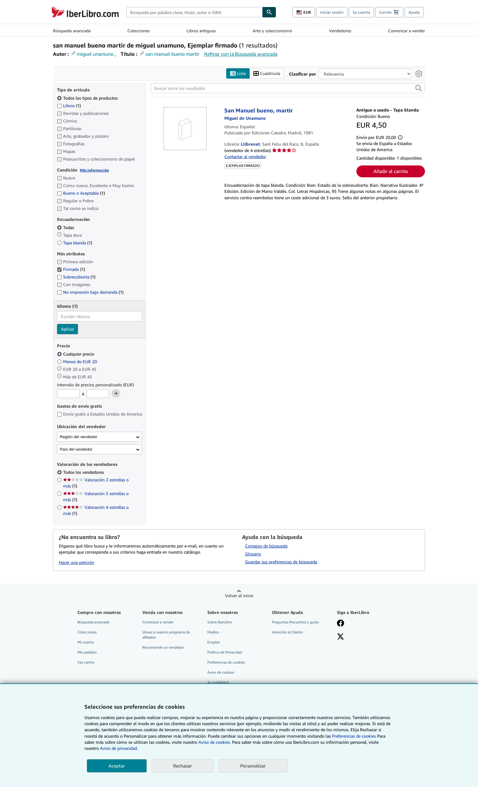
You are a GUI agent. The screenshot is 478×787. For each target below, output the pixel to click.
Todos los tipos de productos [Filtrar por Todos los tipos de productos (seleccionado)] (88, 98)
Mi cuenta (85, 642)
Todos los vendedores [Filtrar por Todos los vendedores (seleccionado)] (84, 472)
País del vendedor (76, 449)
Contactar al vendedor (245, 156)
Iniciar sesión (332, 12)
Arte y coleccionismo (272, 30)
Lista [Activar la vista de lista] (238, 73)
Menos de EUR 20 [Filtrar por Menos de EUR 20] (77, 361)
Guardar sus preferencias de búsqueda (281, 561)
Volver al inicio (239, 595)
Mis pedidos (87, 652)
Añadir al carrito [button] (390, 171)
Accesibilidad (218, 682)
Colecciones (138, 30)
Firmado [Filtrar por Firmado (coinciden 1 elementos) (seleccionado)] (71, 269)
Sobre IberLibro (219, 622)
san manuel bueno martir (172, 54)
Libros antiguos (201, 30)
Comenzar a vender (406, 30)
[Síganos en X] (340, 637)
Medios (213, 632)
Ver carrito (86, 662)
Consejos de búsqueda (266, 545)
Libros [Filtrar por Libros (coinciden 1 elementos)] (69, 105)
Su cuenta (361, 12)
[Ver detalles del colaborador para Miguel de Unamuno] (245, 118)
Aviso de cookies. (214, 742)
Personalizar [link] (253, 765)
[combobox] (194, 12)
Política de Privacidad (224, 652)
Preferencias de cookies (354, 736)
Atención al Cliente (287, 632)
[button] (418, 88)
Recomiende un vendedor (163, 647)
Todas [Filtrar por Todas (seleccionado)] (66, 227)
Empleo (213, 642)
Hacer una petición (76, 562)
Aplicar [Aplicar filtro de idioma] (67, 328)
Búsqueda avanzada (72, 30)
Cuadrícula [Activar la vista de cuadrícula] (266, 73)
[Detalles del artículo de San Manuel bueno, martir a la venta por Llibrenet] (185, 128)
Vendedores (340, 30)
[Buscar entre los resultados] (288, 88)
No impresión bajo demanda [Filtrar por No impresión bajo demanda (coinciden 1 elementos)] (90, 292)
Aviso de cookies (220, 672)
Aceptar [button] (117, 765)
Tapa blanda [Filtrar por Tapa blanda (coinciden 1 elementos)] (74, 242)
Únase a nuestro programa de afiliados (166, 635)
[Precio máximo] (98, 393)
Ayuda (414, 12)
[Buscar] (269, 12)
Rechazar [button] (182, 765)
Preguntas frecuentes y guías (295, 622)
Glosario (253, 553)
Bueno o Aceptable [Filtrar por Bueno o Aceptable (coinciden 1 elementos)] (81, 193)
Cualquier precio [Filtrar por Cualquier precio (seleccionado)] (76, 353)
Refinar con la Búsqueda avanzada (240, 54)
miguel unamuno (95, 54)
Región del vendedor (78, 436)
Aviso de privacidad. (119, 748)
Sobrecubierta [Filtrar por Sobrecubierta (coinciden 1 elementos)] (76, 276)
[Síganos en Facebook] (340, 623)
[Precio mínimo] (68, 393)
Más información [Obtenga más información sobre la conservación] (94, 170)
